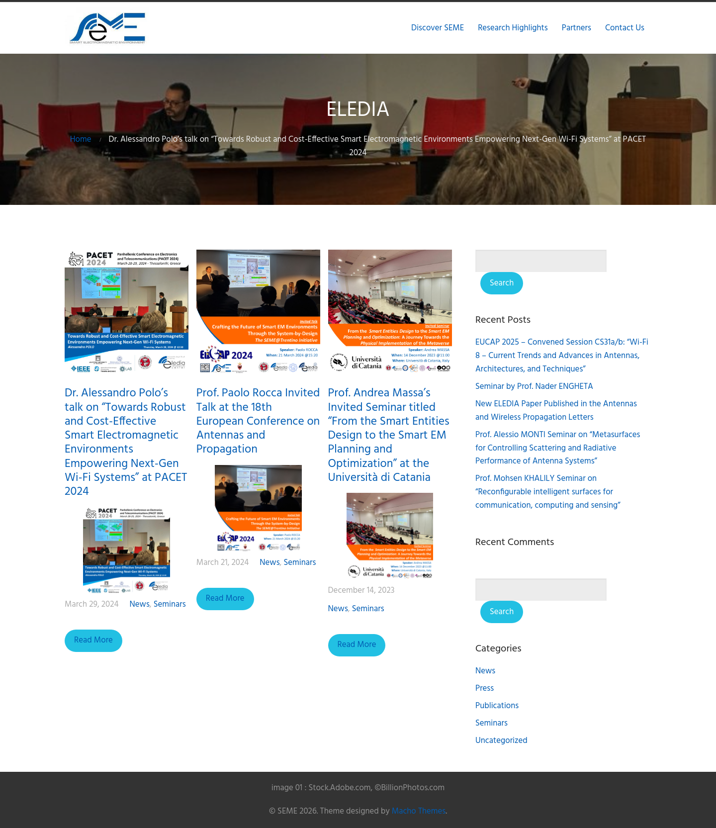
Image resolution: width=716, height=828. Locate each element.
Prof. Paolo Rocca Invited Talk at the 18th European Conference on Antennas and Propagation (258, 421)
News (140, 604)
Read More (93, 640)
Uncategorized (501, 740)
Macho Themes (419, 811)
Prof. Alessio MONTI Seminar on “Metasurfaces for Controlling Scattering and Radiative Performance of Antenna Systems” (557, 448)
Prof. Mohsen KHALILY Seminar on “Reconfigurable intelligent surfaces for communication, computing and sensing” (548, 492)
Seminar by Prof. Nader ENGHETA (534, 386)
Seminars (170, 604)
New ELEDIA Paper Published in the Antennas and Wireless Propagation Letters (556, 410)
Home (80, 139)
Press (484, 688)
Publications (497, 706)
